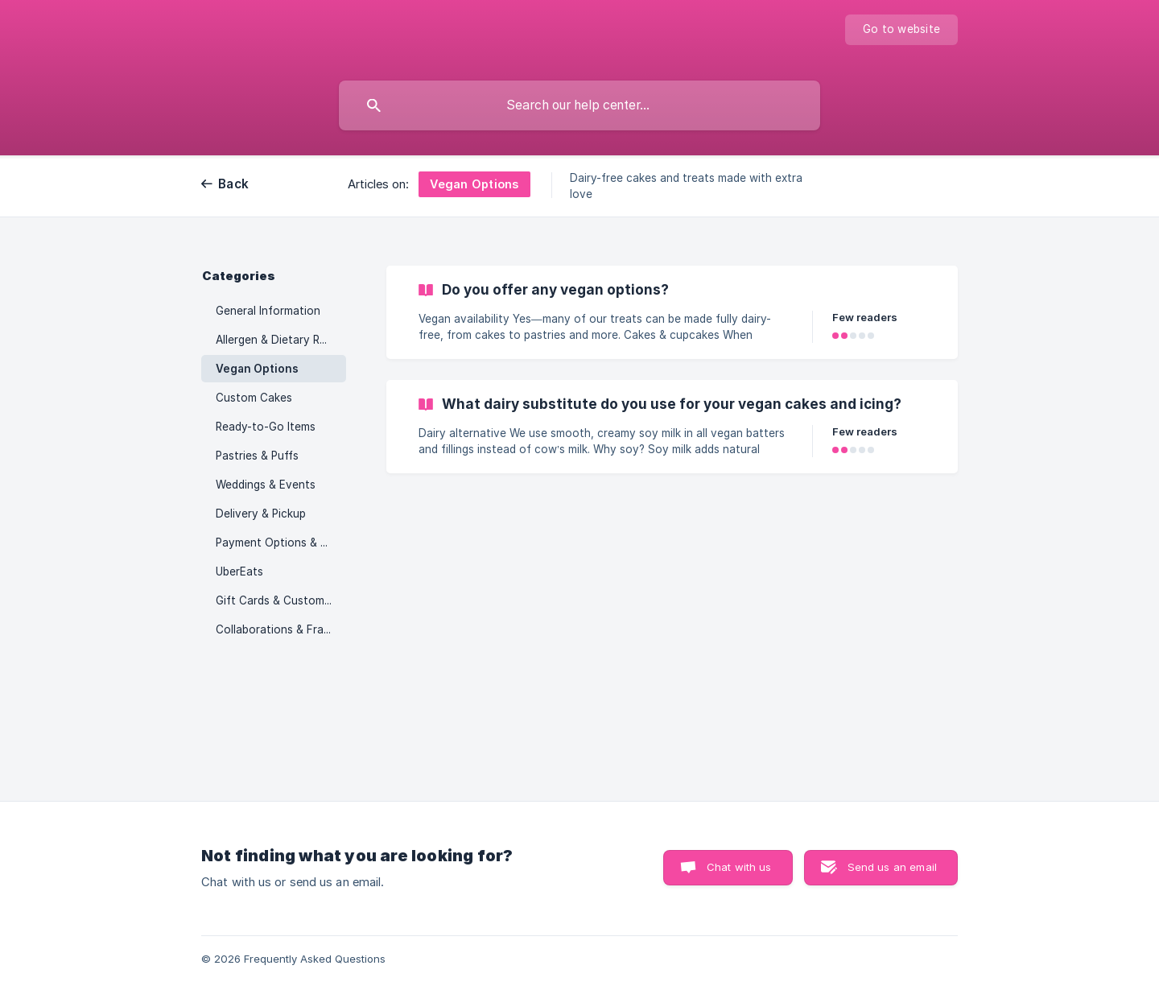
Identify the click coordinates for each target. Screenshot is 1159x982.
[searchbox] (579, 105)
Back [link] (233, 184)
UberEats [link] (239, 571)
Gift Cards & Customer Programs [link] (281, 600)
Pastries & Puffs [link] (257, 455)
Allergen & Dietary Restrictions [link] (281, 339)
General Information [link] (268, 310)
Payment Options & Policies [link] (281, 542)
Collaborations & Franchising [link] (281, 629)
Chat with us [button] (739, 866)
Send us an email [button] (892, 866)
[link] (672, 312)
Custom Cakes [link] (254, 397)
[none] (901, 29)
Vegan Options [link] (257, 368)
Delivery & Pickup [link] (261, 513)
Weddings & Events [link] (266, 484)
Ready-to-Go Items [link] (266, 426)
